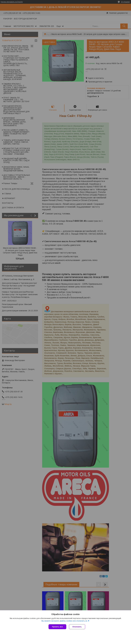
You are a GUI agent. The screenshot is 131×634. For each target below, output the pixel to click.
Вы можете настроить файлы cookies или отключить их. (64, 621)
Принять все (57, 627)
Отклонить (77, 627)
